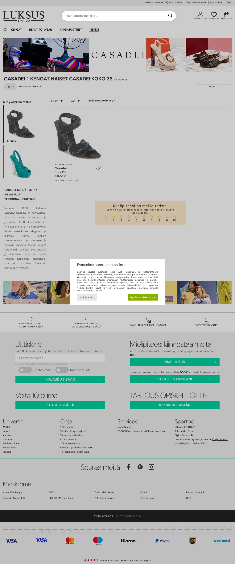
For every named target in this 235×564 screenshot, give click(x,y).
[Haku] (170, 16)
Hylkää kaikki (87, 297)
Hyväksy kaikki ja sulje (143, 297)
